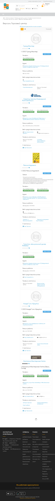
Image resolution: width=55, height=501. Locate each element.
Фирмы (22, 8)
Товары (28, 8)
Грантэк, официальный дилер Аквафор (34, 244)
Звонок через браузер (28, 59)
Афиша (18, 9)
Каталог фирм (10, 18)
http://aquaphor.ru (28, 277)
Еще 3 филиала (27, 147)
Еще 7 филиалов (27, 410)
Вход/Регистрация (47, 1)
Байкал (44, 437)
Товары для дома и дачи (21, 18)
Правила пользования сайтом (27, 498)
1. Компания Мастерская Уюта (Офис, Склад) (35, 367)
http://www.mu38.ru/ (29, 396)
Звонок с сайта (27, 444)
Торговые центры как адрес (10, 19)
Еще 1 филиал (27, 226)
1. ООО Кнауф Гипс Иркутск (31, 309)
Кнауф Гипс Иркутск (31, 304)
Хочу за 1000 (45, 478)
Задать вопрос (47, 54)
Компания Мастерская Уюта (34, 361)
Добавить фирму (27, 437)
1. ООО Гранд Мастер (29, 51)
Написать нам (26, 446)
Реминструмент (29, 165)
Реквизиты (25, 449)
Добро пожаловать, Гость (34, 1)
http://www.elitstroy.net (28, 81)
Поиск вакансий (36, 439)
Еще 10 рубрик (39, 220)
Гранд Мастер (28, 46)
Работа (34, 8)
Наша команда (26, 459)
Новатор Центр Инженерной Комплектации (34, 99)
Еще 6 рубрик (26, 405)
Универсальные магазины (34, 18)
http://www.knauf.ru (28, 337)
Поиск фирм (35, 437)
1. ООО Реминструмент (30, 171)
